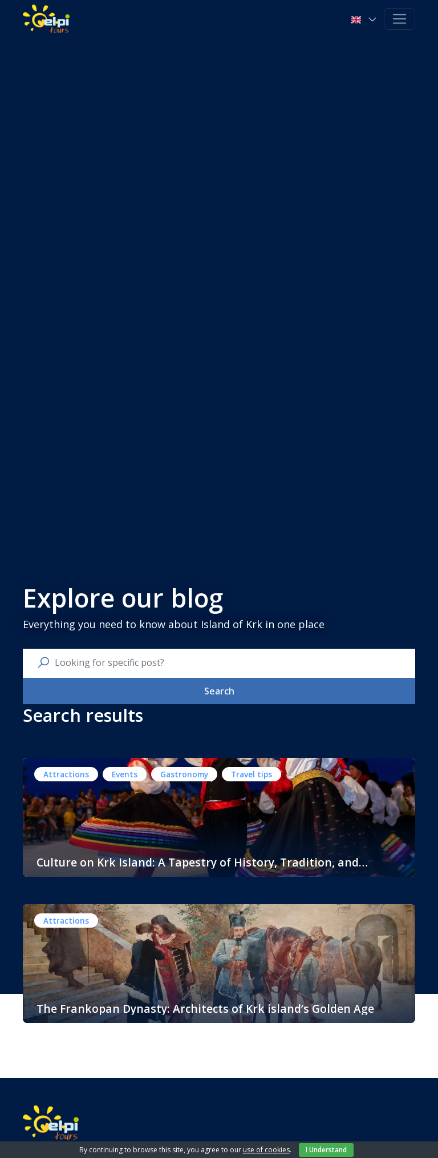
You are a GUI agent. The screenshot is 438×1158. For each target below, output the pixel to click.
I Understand (326, 1150)
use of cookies (266, 1150)
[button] (365, 19)
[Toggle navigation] (399, 19)
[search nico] (228, 662)
